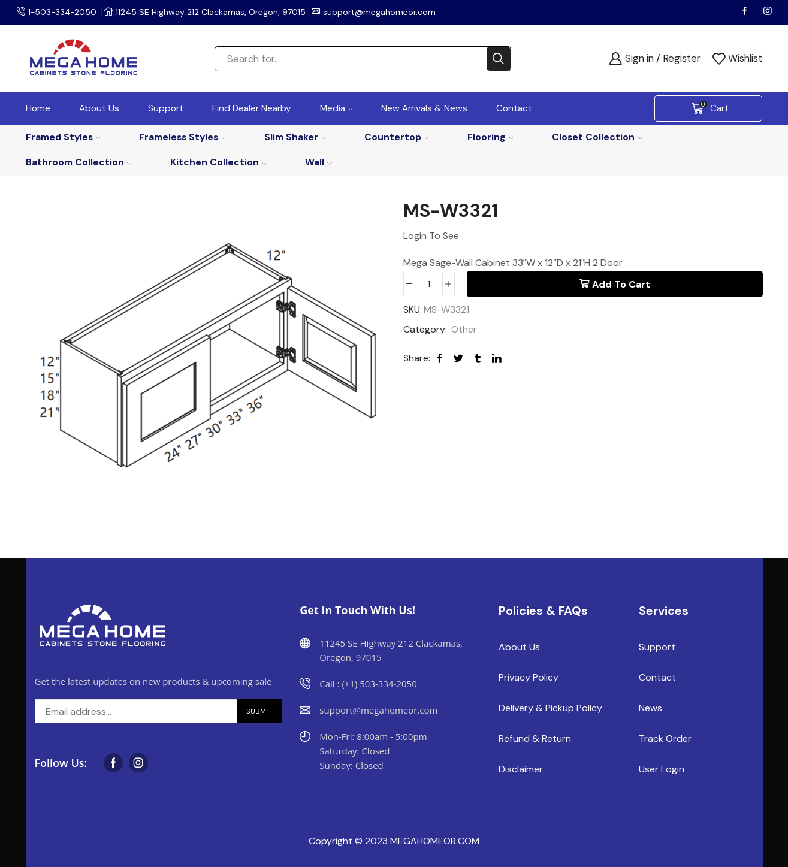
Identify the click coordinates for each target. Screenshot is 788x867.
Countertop (396, 137)
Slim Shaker (295, 137)
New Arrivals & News (424, 108)
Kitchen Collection (218, 162)
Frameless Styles (182, 137)
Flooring (490, 137)
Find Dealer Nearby (251, 108)
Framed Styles (63, 137)
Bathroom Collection (79, 162)
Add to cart (621, 284)
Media (336, 108)
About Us (99, 108)
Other (464, 329)
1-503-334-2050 (63, 12)
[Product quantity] (428, 284)
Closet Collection (597, 137)
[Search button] (499, 59)
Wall (318, 162)
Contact (514, 108)
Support (165, 108)
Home (38, 108)
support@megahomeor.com (381, 12)
